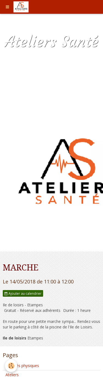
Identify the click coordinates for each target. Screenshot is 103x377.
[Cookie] (11, 366)
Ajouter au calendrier (22, 293)
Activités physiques (22, 365)
